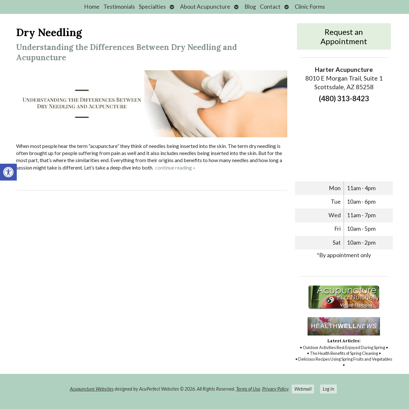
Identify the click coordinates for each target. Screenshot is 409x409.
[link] (8, 172)
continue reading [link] (175, 167)
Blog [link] (250, 6)
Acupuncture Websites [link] (92, 389)
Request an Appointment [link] (343, 36)
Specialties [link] (152, 6)
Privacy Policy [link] (275, 389)
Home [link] (92, 6)
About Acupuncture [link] (205, 6)
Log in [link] (328, 389)
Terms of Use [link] (248, 389)
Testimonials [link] (119, 6)
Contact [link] (270, 6)
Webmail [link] (302, 389)
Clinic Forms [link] (310, 6)
